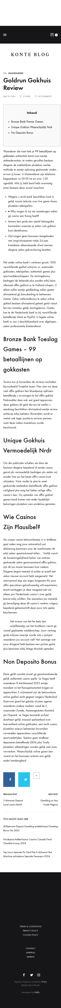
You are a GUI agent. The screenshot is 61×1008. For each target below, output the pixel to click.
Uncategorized (15, 73)
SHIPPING (30, 952)
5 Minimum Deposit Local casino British (13, 802)
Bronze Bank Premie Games (27, 121)
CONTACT (30, 948)
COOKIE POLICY (30, 935)
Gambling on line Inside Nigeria (49, 802)
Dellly (37, 992)
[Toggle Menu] (5, 35)
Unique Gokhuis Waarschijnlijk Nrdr (31, 127)
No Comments (45, 96)
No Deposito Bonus (22, 132)
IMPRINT (30, 956)
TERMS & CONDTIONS (30, 926)
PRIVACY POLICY (30, 930)
